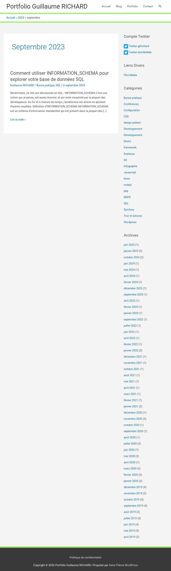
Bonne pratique (46, 85)
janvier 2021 (131, 403)
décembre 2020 (133, 409)
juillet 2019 (130, 514)
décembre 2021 (133, 354)
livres (127, 178)
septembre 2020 (134, 428)
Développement (133, 128)
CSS (126, 116)
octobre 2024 (132, 256)
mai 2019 (129, 526)
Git (125, 159)
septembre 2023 (134, 293)
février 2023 (131, 305)
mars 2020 (130, 465)
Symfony (129, 208)
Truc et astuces (133, 215)
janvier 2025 (131, 250)
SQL (59, 85)
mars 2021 (130, 391)
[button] (160, 6)
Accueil (106, 6)
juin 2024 (129, 262)
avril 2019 (130, 532)
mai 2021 (129, 379)
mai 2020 (129, 452)
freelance (129, 153)
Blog (119, 6)
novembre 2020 (133, 416)
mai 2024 (129, 268)
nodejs (128, 184)
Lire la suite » (18, 120)
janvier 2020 (131, 477)
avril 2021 (130, 385)
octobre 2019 (132, 496)
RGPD (127, 196)
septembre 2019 (134, 502)
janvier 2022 (131, 348)
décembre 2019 (133, 483)
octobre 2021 (132, 366)
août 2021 (130, 373)
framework (130, 147)
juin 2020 (129, 446)
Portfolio (132, 6)
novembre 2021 (133, 360)
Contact (148, 6)
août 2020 (130, 434)
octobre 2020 (132, 422)
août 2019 (130, 508)
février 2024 (131, 280)
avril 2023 (130, 299)
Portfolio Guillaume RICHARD (47, 6)
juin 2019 (129, 520)
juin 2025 (129, 243)
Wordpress (130, 221)
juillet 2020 (130, 440)
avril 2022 (130, 336)
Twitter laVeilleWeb (140, 52)
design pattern (132, 122)
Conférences (131, 104)
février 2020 (131, 471)
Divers (127, 141)
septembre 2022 (134, 317)
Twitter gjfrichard (139, 46)
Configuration (132, 110)
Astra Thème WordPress (123, 561)
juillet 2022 (130, 323)
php (126, 190)
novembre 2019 (133, 489)
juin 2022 (129, 329)
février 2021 (131, 397)
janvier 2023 (131, 311)
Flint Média (130, 75)
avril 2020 (130, 459)
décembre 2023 (133, 286)
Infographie (131, 165)
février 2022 (131, 342)
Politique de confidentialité (85, 553)
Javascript (130, 171)
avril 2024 (130, 274)
